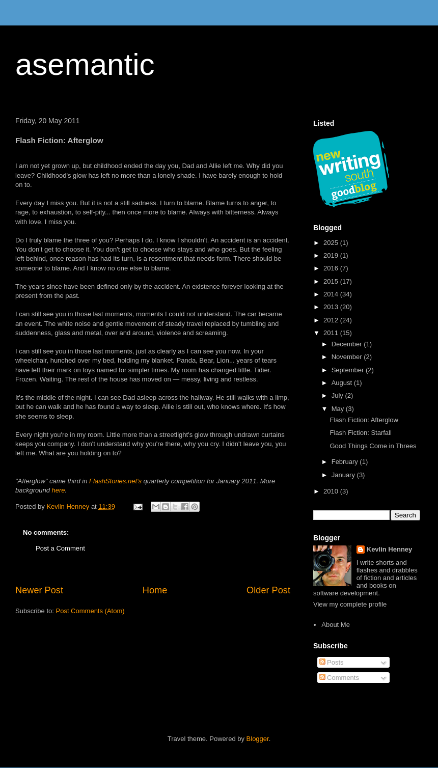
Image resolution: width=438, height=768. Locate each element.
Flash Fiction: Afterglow (364, 420)
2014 (331, 294)
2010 (331, 491)
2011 (331, 333)
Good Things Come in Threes (373, 446)
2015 (331, 281)
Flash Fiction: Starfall (360, 432)
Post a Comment (60, 548)
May (339, 409)
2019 (331, 255)
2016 (331, 268)
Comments (339, 677)
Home (155, 590)
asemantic (84, 64)
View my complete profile (350, 604)
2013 (331, 307)
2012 (331, 320)
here (58, 490)
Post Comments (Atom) (90, 611)
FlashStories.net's (115, 481)
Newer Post (39, 590)
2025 (331, 242)
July (338, 395)
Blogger (258, 739)
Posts (331, 662)
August (343, 383)
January (344, 475)
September (349, 370)
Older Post (268, 590)
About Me (335, 624)
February (346, 461)
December (348, 344)
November (348, 357)
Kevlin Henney (390, 549)
